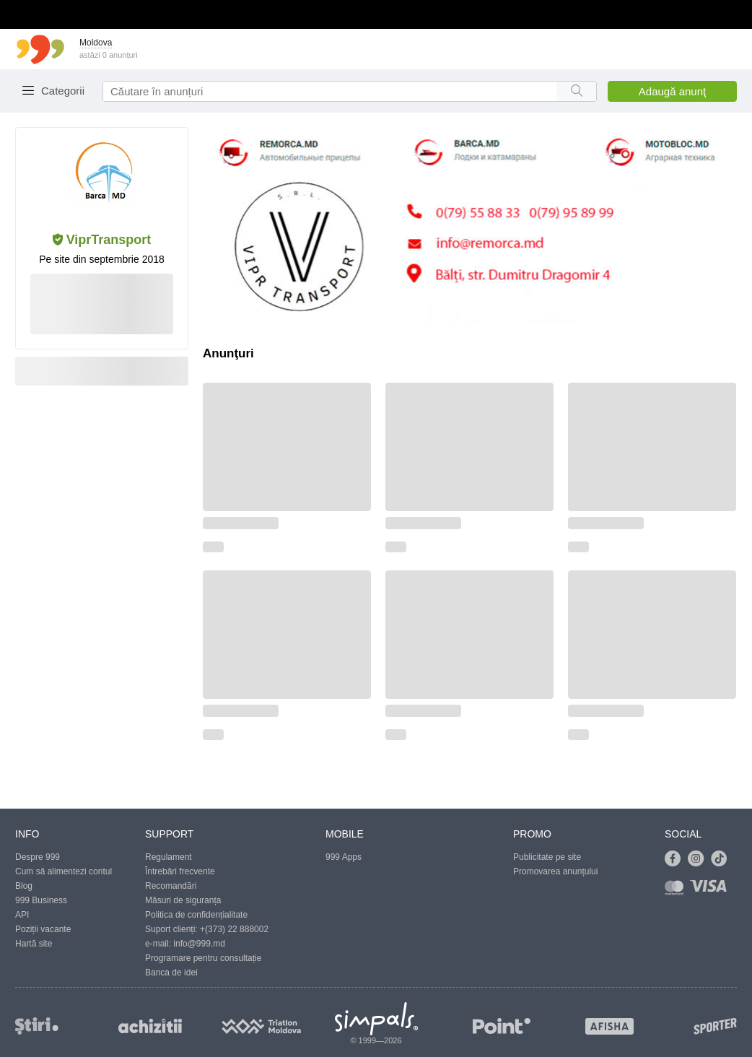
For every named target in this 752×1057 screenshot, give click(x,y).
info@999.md (199, 944)
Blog (23, 886)
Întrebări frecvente (180, 871)
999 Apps (343, 857)
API (22, 915)
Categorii (62, 90)
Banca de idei (171, 972)
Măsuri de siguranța (183, 900)
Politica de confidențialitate (196, 915)
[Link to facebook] (676, 859)
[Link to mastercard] (677, 890)
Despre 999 (37, 857)
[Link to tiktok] (722, 859)
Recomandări (170, 886)
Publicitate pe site (547, 857)
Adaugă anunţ (672, 91)
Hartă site (33, 944)
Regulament (168, 857)
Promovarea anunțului (555, 871)
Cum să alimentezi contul (63, 871)
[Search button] (576, 91)
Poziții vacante (43, 929)
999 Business (41, 900)
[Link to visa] (711, 890)
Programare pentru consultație (203, 958)
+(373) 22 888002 (234, 929)
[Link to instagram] (699, 859)
